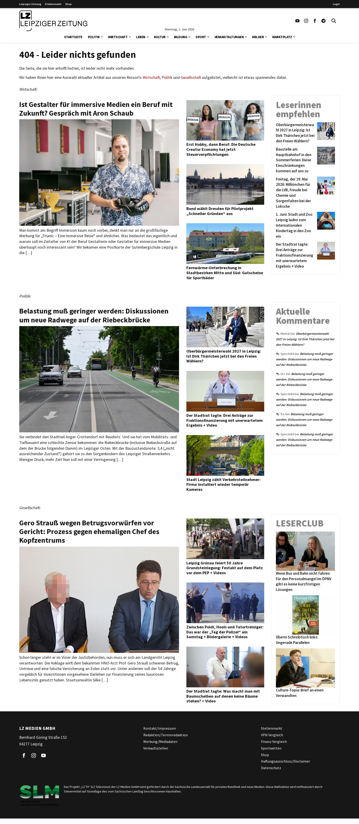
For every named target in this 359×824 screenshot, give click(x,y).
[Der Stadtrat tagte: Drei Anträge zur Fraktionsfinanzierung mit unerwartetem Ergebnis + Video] (295, 255)
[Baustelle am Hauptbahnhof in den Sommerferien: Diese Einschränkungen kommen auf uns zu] (295, 160)
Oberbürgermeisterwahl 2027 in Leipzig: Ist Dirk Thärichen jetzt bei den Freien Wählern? (305, 339)
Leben (140, 37)
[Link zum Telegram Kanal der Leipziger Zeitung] (323, 20)
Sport (201, 37)
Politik (94, 37)
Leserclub (300, 523)
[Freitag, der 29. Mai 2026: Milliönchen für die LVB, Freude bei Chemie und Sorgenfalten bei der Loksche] (295, 193)
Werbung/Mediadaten (160, 741)
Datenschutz (271, 768)
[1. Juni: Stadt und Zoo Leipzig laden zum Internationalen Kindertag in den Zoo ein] (295, 225)
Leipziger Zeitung (30, 4)
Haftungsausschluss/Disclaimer (285, 761)
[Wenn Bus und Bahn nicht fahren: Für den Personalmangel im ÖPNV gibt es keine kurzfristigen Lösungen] (305, 551)
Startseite (73, 37)
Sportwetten (271, 748)
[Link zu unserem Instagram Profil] (306, 20)
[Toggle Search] (334, 21)
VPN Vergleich (272, 735)
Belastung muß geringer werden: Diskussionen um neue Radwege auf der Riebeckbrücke (304, 359)
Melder (258, 37)
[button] (102, 36)
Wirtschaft (118, 37)
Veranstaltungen (229, 37)
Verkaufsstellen (155, 748)
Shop (68, 4)
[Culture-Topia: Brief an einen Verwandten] (305, 668)
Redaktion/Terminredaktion (165, 735)
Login (336, 4)
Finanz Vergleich (274, 741)
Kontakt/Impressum (159, 728)
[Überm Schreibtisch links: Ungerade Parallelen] (305, 615)
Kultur (160, 37)
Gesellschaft (191, 77)
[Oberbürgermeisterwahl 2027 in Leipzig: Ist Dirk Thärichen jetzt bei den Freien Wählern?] (295, 133)
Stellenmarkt (53, 4)
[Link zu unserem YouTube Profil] (297, 20)
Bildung (180, 37)
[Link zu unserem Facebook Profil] (314, 20)
